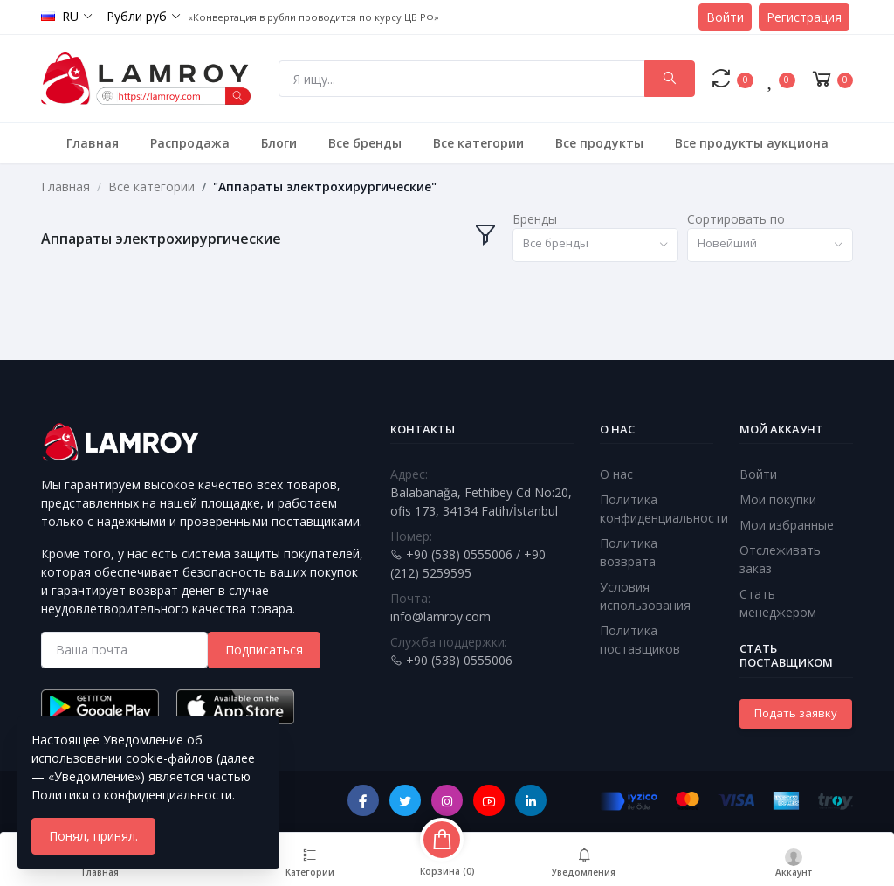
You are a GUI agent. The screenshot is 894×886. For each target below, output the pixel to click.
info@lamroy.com (440, 616)
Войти (725, 17)
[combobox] (595, 245)
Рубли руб (137, 16)
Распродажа (190, 143)
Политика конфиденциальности (664, 508)
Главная (92, 143)
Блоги (279, 143)
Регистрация (804, 17)
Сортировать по (736, 219)
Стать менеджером (777, 602)
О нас (616, 474)
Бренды (534, 219)
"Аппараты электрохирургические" (325, 186)
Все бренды (365, 143)
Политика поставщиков (640, 639)
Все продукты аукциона (752, 143)
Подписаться (264, 649)
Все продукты (599, 143)
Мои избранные (786, 524)
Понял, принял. (93, 835)
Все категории (478, 143)
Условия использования (645, 595)
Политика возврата (628, 552)
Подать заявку (795, 713)
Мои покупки (777, 499)
